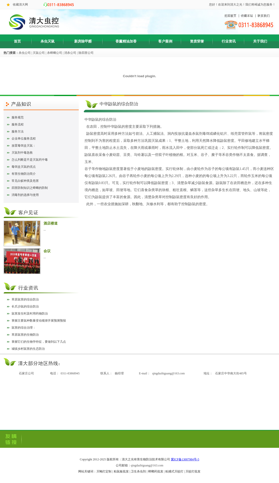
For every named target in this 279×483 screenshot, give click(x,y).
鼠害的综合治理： (24, 327)
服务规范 (18, 117)
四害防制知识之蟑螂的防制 (30, 188)
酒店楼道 (51, 223)
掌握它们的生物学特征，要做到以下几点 (39, 341)
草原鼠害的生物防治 (25, 334)
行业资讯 (229, 41)
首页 (17, 41)
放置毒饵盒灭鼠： (24, 145)
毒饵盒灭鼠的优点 (24, 166)
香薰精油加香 (126, 41)
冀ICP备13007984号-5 (185, 459)
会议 (47, 251)
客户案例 (165, 41)
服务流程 (18, 124)
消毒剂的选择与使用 (25, 195)
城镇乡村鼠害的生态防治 (28, 348)
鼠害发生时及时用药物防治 (30, 313)
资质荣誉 (197, 41)
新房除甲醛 (83, 41)
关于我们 (260, 41)
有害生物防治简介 (24, 173)
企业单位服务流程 (24, 138)
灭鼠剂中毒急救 (22, 152)
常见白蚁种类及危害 (25, 181)
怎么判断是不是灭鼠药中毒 (30, 159)
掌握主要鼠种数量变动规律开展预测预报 (39, 320)
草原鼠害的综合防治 (25, 299)
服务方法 (18, 131)
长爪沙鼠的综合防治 (25, 306)
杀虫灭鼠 (48, 41)
